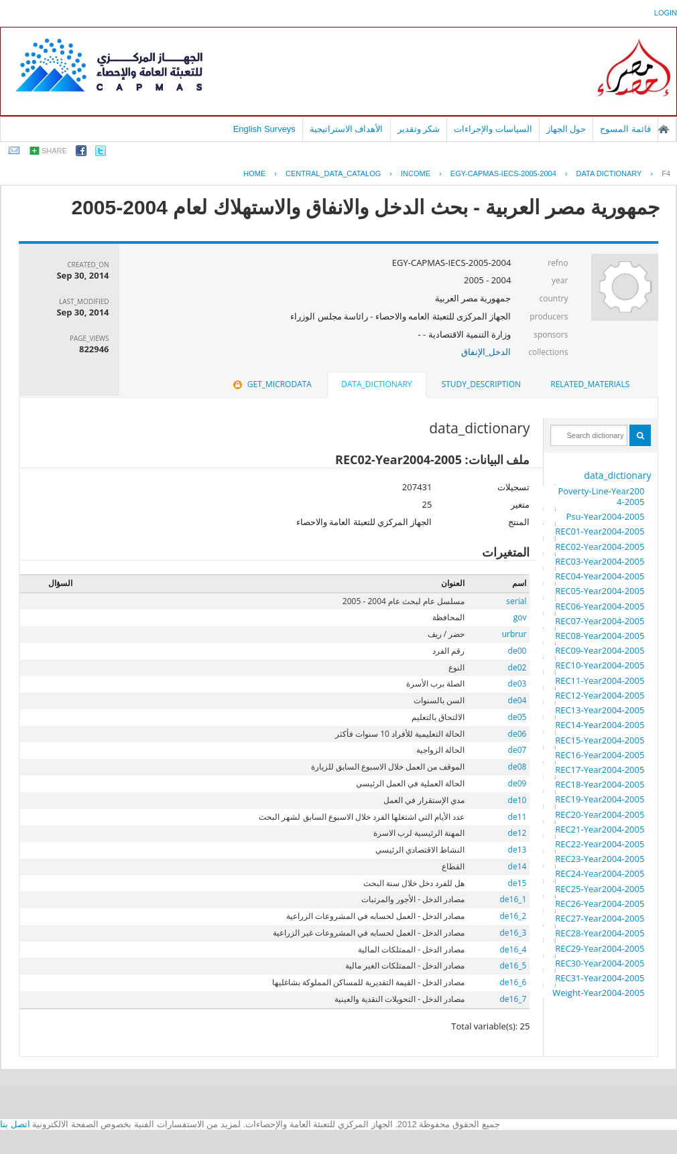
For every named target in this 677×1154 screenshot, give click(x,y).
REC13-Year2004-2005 (599, 710)
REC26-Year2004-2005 (599, 903)
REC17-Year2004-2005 (599, 769)
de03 (517, 683)
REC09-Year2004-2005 (599, 650)
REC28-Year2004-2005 (599, 933)
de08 (517, 766)
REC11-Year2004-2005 (599, 680)
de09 (517, 783)
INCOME (415, 173)
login (665, 13)
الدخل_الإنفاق (486, 352)
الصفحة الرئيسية (663, 129)
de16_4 (513, 949)
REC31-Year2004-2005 (599, 977)
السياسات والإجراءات (493, 129)
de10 (517, 800)
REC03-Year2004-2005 (599, 561)
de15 (517, 883)
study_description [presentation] (481, 384)
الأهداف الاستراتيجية (346, 129)
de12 (517, 833)
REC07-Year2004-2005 (599, 621)
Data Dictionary (609, 173)
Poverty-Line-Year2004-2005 (601, 496)
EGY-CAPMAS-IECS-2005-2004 (503, 173)
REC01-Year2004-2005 (599, 531)
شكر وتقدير (418, 129)
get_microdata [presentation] (271, 384)
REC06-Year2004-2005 (599, 606)
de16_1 (513, 899)
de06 (517, 733)
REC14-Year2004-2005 (599, 724)
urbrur (514, 634)
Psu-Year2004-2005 (605, 516)
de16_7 (513, 999)
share (54, 151)
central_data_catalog (333, 173)
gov (520, 617)
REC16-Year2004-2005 (599, 754)
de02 (517, 667)
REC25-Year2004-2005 (599, 888)
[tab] (589, 384)
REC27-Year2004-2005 (599, 918)
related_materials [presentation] (589, 384)
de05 (517, 717)
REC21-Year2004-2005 (599, 829)
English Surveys (264, 129)
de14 (517, 866)
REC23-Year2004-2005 (599, 858)
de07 (517, 749)
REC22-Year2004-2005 (599, 844)
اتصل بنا (15, 1124)
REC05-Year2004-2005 (599, 590)
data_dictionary (617, 475)
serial (516, 601)
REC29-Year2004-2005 (599, 948)
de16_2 (513, 916)
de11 (517, 816)
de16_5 (513, 965)
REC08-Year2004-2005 (599, 635)
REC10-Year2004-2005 (599, 665)
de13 (517, 849)
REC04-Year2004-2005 (599, 576)
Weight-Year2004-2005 (598, 992)
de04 (517, 700)
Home (254, 173)
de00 (517, 650)
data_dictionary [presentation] (376, 384)
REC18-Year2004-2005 (599, 784)
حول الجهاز (566, 129)
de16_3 (513, 932)
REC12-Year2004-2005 (599, 695)
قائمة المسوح (625, 129)
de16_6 (513, 982)
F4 (666, 173)
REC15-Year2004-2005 (599, 740)
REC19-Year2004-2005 (599, 799)
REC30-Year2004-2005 (599, 963)
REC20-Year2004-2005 (599, 814)
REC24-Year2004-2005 (599, 873)
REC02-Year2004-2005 (599, 546)
